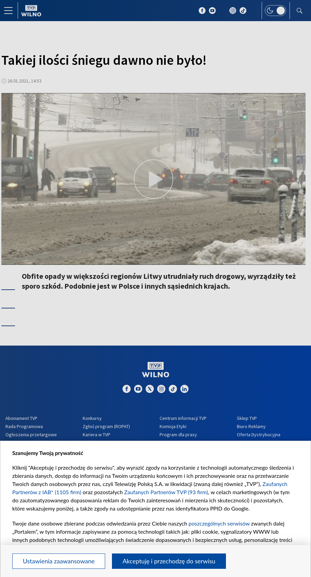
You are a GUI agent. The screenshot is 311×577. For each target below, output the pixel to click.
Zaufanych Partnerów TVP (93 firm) (166, 492)
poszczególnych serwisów (219, 523)
